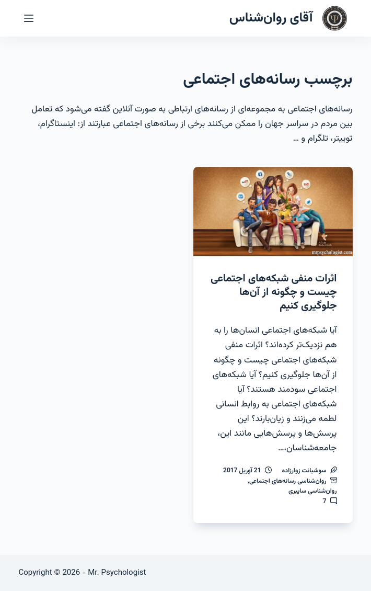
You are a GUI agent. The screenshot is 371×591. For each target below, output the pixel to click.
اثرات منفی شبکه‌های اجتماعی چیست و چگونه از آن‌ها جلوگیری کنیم (274, 292)
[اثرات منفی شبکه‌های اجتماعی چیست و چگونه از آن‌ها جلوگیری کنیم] (273, 211)
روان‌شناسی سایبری (312, 491)
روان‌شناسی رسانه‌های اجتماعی (288, 481)
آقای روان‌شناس (271, 18)
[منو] (28, 18)
